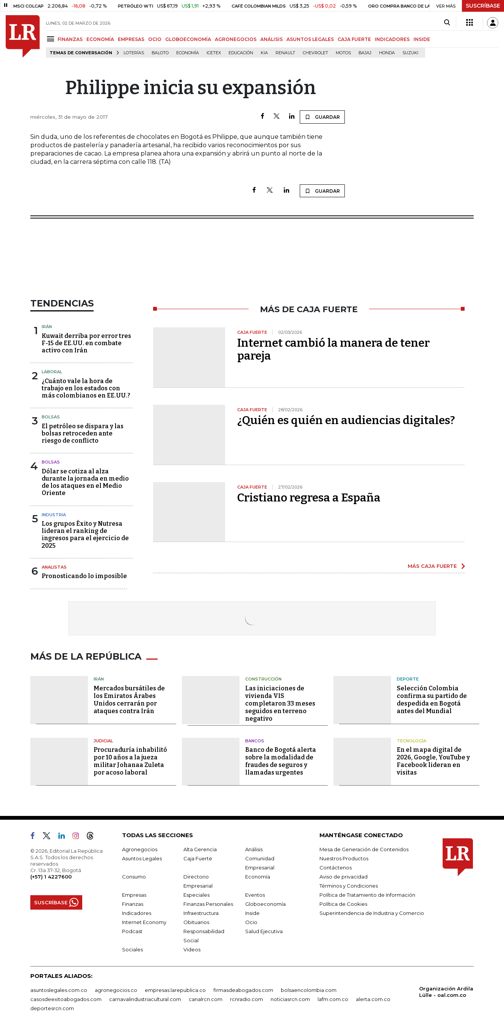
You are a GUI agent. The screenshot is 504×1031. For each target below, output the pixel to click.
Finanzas (132, 904)
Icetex (214, 52)
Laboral (52, 371)
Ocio (251, 922)
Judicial (103, 740)
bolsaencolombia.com (309, 990)
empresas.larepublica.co (175, 990)
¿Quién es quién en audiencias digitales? (346, 420)
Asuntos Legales (142, 858)
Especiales (196, 895)
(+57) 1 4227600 (51, 877)
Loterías (134, 52)
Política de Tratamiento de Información (367, 895)
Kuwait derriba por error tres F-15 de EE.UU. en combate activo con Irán (86, 343)
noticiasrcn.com (290, 999)
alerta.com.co (373, 999)
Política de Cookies (343, 904)
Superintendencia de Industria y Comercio (371, 913)
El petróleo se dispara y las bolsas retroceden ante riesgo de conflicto (83, 433)
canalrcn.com (205, 999)
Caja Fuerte (197, 858)
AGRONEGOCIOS (236, 39)
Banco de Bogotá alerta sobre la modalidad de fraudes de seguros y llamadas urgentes (280, 761)
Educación (241, 52)
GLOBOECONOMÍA (188, 39)
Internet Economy (144, 922)
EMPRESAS (131, 39)
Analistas (54, 567)
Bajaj (364, 52)
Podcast (132, 931)
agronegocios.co (116, 990)
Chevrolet (315, 52)
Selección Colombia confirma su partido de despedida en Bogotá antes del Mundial (432, 700)
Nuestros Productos (343, 858)
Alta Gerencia (200, 849)
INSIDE (421, 39)
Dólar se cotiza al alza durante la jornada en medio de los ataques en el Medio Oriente (85, 482)
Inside (252, 913)
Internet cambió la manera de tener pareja (333, 349)
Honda (387, 52)
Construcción (263, 679)
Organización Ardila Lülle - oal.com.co (446, 991)
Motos (343, 52)
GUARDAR (322, 117)
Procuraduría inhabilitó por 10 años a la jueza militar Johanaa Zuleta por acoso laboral (130, 761)
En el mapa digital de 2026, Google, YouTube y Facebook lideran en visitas (433, 761)
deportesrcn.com (52, 1008)
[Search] (447, 23)
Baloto (160, 52)
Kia (264, 52)
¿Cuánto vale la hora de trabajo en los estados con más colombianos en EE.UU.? (86, 388)
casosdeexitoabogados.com (66, 999)
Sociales (132, 949)
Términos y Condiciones (348, 886)
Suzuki (410, 52)
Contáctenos (335, 867)
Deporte (408, 679)
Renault (285, 52)
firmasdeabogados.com (243, 990)
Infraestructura (201, 913)
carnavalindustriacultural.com (145, 999)
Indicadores (136, 913)
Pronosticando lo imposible (84, 576)
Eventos (255, 895)
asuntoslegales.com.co (58, 990)
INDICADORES (392, 39)
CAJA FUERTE (354, 39)
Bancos (254, 740)
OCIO (154, 39)
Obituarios (196, 922)
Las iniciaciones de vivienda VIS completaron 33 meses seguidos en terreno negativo (280, 703)
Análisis (254, 849)
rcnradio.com (246, 999)
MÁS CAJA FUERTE (432, 566)
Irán (47, 326)
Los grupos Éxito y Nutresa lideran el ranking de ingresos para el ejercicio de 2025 (85, 534)
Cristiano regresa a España (308, 497)
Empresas (134, 895)
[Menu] (52, 39)
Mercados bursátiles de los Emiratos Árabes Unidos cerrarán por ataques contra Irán (129, 700)
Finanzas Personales (208, 904)
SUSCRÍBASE (483, 5)
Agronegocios (139, 849)
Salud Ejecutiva (264, 931)
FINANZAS (70, 39)
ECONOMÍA (100, 39)
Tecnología (411, 740)
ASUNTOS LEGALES (310, 39)
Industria (54, 514)
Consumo (134, 877)
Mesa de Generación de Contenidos (364, 849)
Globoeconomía (265, 904)
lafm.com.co (333, 999)
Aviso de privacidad (343, 877)
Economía (187, 52)
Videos (191, 949)
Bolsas (51, 417)
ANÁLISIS (271, 39)
